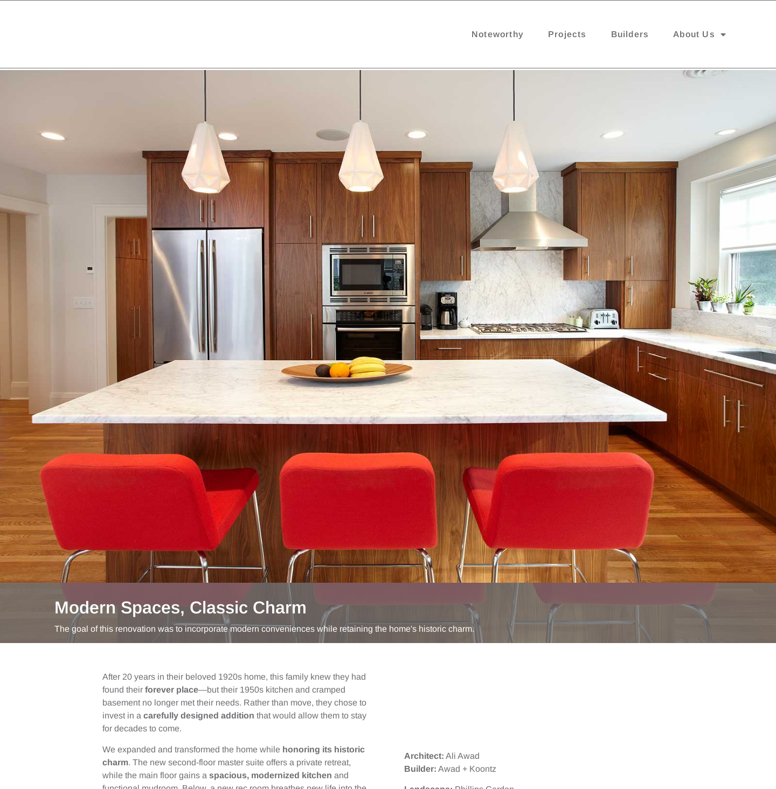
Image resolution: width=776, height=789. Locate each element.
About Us (699, 36)
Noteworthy (498, 36)
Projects (567, 36)
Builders (630, 36)
